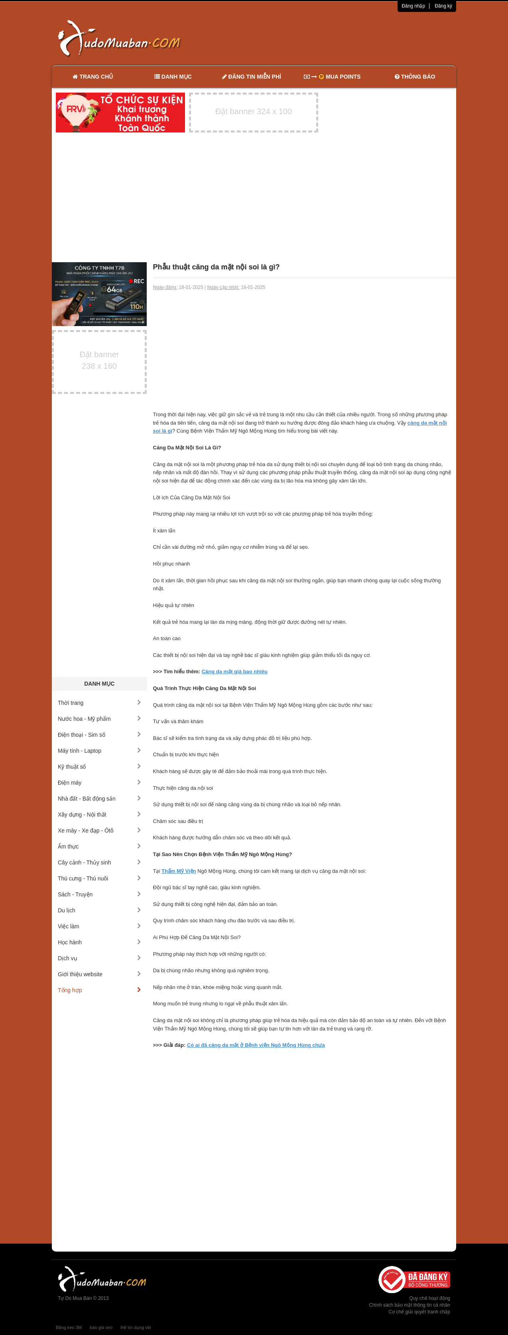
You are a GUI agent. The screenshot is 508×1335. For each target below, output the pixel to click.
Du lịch (99, 910)
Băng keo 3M (69, 1327)
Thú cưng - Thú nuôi (99, 878)
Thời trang (99, 703)
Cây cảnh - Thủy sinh (99, 862)
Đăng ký (443, 6)
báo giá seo (101, 1327)
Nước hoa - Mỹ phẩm (99, 719)
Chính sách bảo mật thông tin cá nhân (409, 1305)
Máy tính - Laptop (99, 751)
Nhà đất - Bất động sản (99, 798)
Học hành (99, 942)
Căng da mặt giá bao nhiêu (235, 671)
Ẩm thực (99, 846)
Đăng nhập (413, 6)
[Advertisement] (338, 38)
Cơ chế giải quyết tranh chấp (419, 1312)
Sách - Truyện (99, 894)
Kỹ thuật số (99, 766)
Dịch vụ (99, 958)
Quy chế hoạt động (430, 1298)
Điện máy (99, 782)
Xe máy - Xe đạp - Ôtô (99, 830)
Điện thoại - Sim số (99, 735)
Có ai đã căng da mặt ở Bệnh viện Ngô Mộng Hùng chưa (256, 1045)
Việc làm (99, 926)
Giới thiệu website (99, 974)
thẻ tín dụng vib (135, 1327)
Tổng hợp (99, 990)
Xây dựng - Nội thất (99, 814)
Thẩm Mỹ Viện (178, 871)
